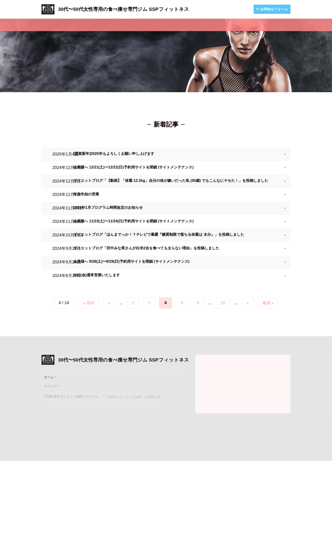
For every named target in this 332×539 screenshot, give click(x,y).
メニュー (97, 25)
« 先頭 (85, 357)
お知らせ (216, 25)
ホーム (59, 25)
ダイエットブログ (263, 25)
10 (224, 357)
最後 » (272, 357)
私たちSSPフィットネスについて (156, 25)
